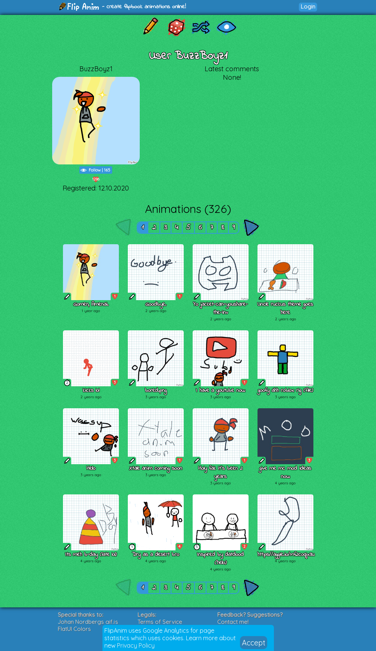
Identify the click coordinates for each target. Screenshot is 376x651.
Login (308, 6)
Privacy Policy (136, 645)
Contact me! (233, 621)
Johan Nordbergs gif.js (88, 621)
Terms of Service (160, 621)
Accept (253, 642)
